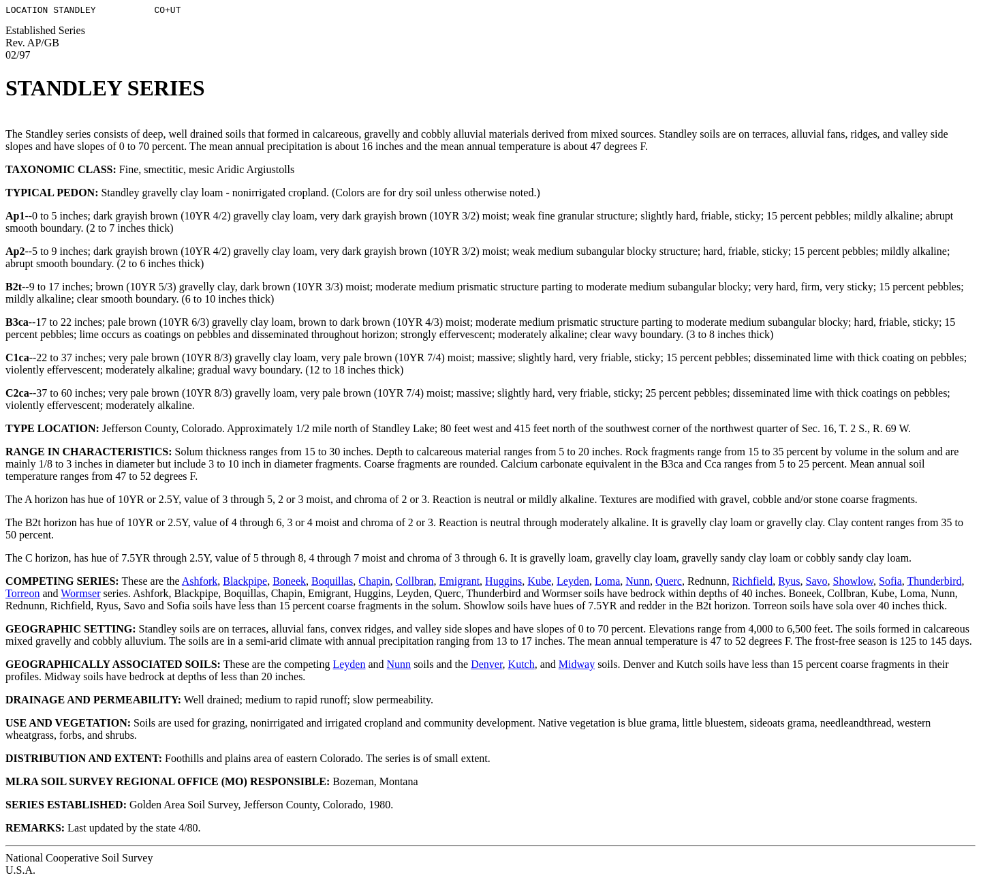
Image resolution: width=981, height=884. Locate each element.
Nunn (637, 583)
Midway (577, 666)
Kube (539, 583)
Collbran (415, 583)
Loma (607, 583)
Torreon (22, 595)
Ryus (789, 583)
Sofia (890, 583)
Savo (817, 583)
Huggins (503, 583)
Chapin (374, 583)
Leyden (573, 583)
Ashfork (199, 583)
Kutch (521, 666)
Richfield (752, 583)
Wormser (80, 595)
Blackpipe (245, 583)
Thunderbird (934, 583)
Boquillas (332, 583)
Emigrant (459, 583)
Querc (668, 583)
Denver (486, 666)
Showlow (853, 583)
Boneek (289, 583)
